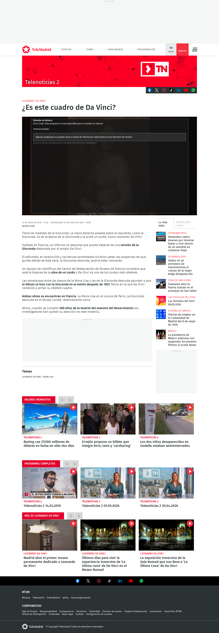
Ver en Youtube (131, 581)
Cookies (79, 614)
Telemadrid (38, 598)
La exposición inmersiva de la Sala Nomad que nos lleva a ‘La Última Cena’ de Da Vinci (166, 535)
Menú (195, 49)
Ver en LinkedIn (120, 581)
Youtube (186, 90)
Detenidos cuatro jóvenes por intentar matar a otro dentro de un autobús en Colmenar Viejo (161, 236)
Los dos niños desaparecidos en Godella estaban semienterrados (166, 418)
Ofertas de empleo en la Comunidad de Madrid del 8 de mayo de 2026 (161, 314)
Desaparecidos (177, 256)
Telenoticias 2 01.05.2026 (108, 482)
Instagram (164, 90)
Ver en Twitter (88, 581)
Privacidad (54, 614)
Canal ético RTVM (173, 611)
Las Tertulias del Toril (182, 297)
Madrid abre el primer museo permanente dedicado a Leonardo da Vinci (49, 535)
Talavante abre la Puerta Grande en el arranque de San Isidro (161, 284)
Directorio (81, 611)
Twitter (156, 90)
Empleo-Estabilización (135, 611)
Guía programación (81, 598)
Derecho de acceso (112, 611)
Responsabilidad (48, 611)
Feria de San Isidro (179, 280)
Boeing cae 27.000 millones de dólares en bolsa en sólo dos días (49, 418)
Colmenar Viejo (177, 233)
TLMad (89, 49)
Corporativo (32, 605)
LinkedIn (178, 90)
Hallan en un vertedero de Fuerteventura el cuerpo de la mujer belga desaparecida (161, 260)
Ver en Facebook (78, 581)
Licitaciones (156, 611)
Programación (146, 49)
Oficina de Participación (34, 614)
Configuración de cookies (99, 614)
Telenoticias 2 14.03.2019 (49, 482)
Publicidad (94, 611)
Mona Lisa (48, 377)
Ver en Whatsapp (141, 581)
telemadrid (32, 626)
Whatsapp (193, 90)
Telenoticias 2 (33, 437)
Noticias (66, 49)
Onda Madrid (115, 49)
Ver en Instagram (99, 581)
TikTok (171, 90)
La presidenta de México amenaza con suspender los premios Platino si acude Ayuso (161, 334)
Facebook (149, 90)
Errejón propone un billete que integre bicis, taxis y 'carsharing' (108, 418)
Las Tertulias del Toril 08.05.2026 (161, 300)
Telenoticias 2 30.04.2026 (166, 482)
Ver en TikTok (109, 581)
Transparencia (66, 611)
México (172, 331)
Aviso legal (67, 614)
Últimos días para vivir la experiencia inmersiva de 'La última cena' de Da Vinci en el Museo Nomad (108, 535)
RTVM (26, 592)
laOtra (66, 598)
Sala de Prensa (29, 611)
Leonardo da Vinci (34, 101)
